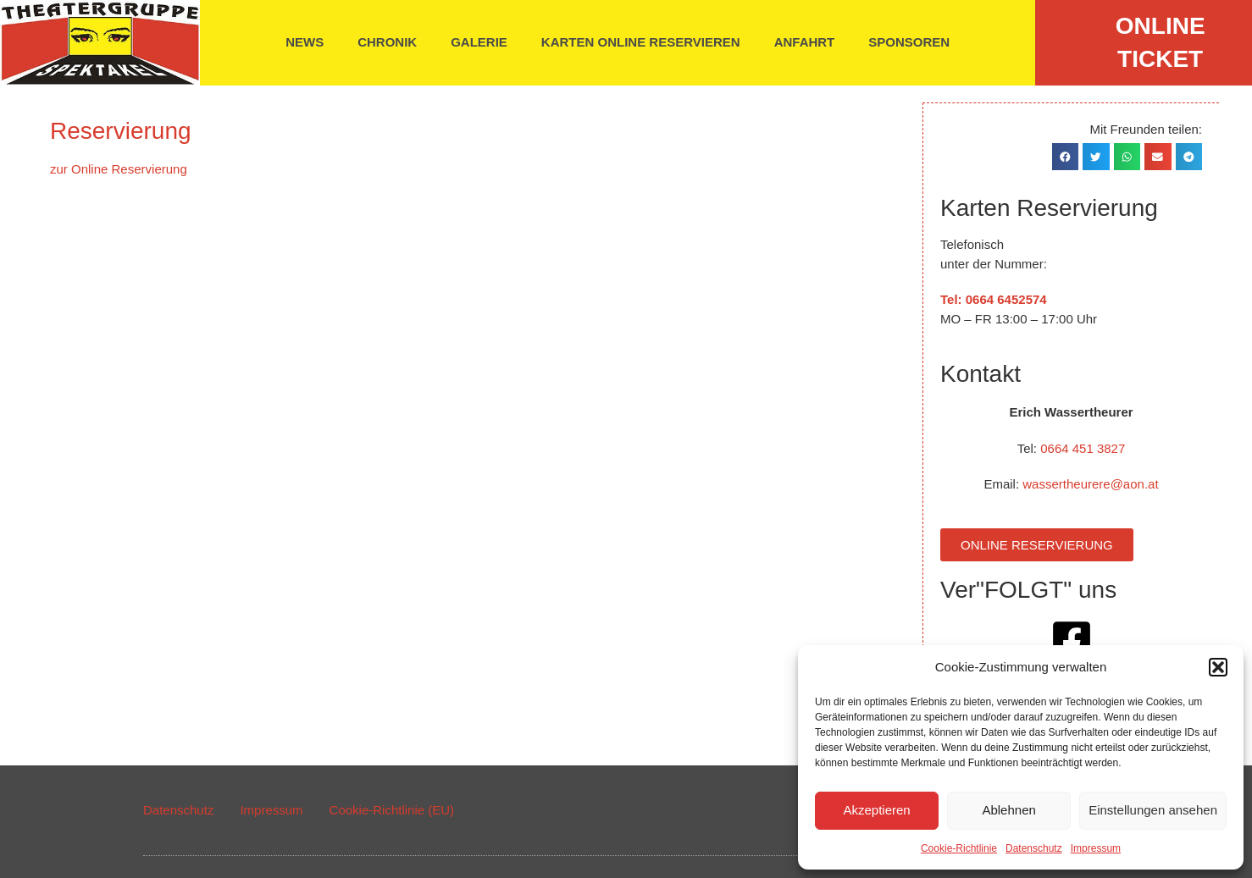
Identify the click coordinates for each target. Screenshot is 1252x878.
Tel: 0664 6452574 (994, 298)
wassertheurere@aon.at (1091, 483)
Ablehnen (1008, 810)
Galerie (479, 42)
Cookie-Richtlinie (959, 848)
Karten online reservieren (640, 42)
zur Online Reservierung (118, 169)
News (304, 42)
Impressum (1096, 848)
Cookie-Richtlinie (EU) (392, 809)
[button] (1218, 667)
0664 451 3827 (1083, 447)
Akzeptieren (876, 810)
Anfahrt (804, 42)
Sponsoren (909, 42)
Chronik (387, 42)
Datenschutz (1033, 848)
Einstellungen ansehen (1153, 810)
